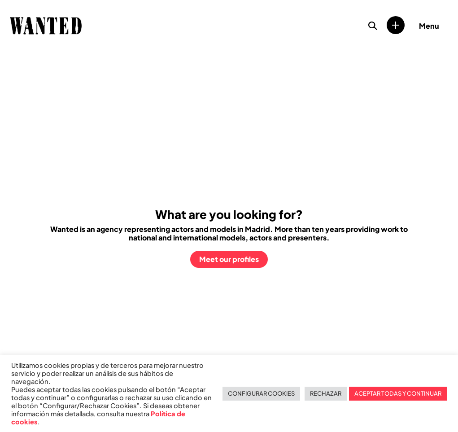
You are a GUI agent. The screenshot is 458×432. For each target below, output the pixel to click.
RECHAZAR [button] (325, 393)
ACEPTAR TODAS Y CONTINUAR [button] (397, 393)
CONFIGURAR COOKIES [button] (261, 393)
